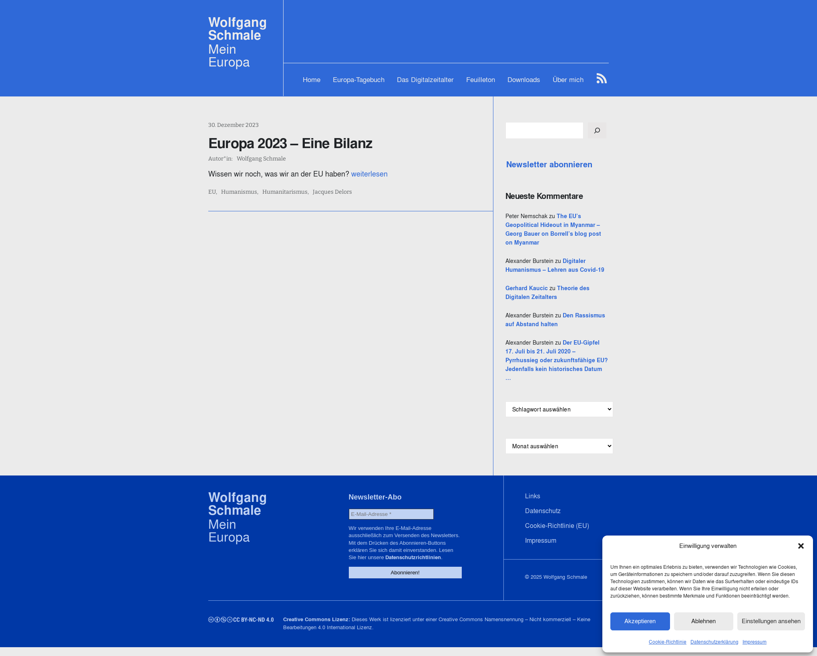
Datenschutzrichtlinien (410, 566)
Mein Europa (229, 55)
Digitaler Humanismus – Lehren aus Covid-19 (558, 270)
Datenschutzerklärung (714, 641)
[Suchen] (603, 130)
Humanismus (239, 192)
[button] (801, 546)
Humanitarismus (285, 192)
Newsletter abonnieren (556, 164)
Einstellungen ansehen (771, 621)
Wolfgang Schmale (237, 28)
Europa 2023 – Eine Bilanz (290, 142)
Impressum (755, 641)
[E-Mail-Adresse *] (388, 523)
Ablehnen (703, 621)
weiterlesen (369, 174)
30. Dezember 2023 (233, 125)
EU (212, 192)
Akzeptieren (640, 621)
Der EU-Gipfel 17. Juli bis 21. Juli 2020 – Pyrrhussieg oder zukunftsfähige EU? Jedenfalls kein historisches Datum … (559, 369)
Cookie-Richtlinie (667, 641)
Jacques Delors (332, 192)
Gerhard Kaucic (533, 297)
